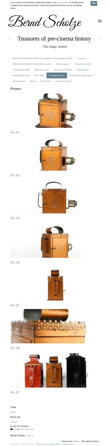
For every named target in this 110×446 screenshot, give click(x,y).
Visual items (45, 81)
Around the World (63, 81)
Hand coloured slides (63, 69)
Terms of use (41, 444)
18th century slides (83, 64)
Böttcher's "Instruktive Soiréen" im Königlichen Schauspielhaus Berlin (43, 58)
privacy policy (63, 2)
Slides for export (42, 69)
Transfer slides (82, 69)
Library (33, 81)
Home (13, 412)
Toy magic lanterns (57, 75)
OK (93, 3)
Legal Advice (68, 444)
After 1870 (39, 75)
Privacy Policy (55, 444)
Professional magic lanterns (81, 75)
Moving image (19, 81)
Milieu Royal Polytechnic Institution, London (32, 64)
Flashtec (76, 441)
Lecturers (81, 58)
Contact (13, 422)
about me (30, 436)
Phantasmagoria (63, 64)
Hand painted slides (21, 69)
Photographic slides (21, 75)
